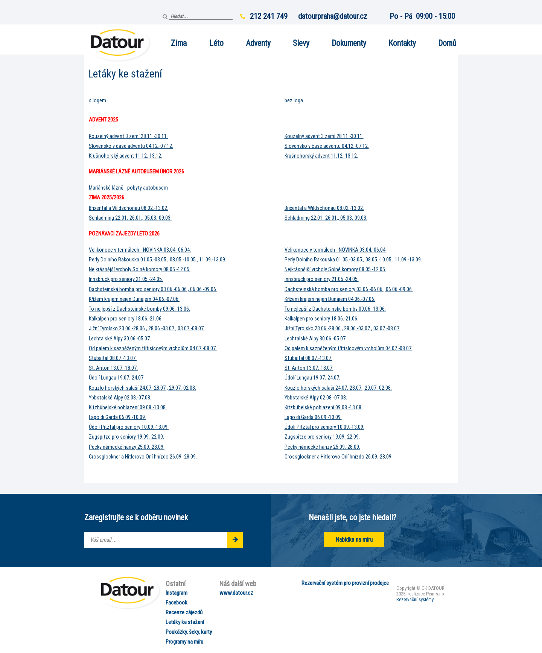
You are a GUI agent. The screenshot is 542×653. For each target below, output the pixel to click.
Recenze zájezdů (184, 612)
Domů (447, 43)
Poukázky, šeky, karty (189, 632)
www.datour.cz (236, 592)
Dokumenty (349, 43)
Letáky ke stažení (185, 622)
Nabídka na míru (354, 539)
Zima (179, 43)
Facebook (176, 602)
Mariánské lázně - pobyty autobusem (128, 188)
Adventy (258, 43)
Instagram (176, 592)
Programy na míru (184, 641)
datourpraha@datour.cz (332, 16)
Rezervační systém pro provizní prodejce (345, 583)
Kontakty (402, 43)
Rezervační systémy (415, 599)
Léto (216, 43)
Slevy (301, 43)
